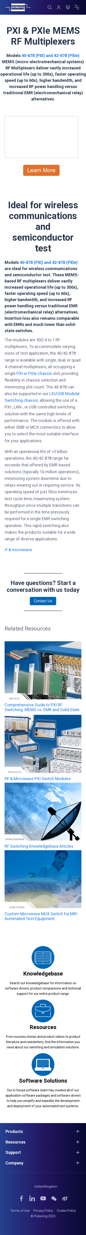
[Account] (59, 7)
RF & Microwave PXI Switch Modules (38, 778)
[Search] (49, 7)
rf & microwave (18, 549)
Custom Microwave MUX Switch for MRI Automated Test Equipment (41, 916)
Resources (43, 1027)
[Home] (18, 7)
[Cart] (68, 7)
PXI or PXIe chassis (34, 373)
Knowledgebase (43, 973)
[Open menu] (77, 7)
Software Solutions (43, 1081)
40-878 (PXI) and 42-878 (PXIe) (51, 55)
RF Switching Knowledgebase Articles (39, 846)
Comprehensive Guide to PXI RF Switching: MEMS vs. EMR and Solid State (42, 707)
